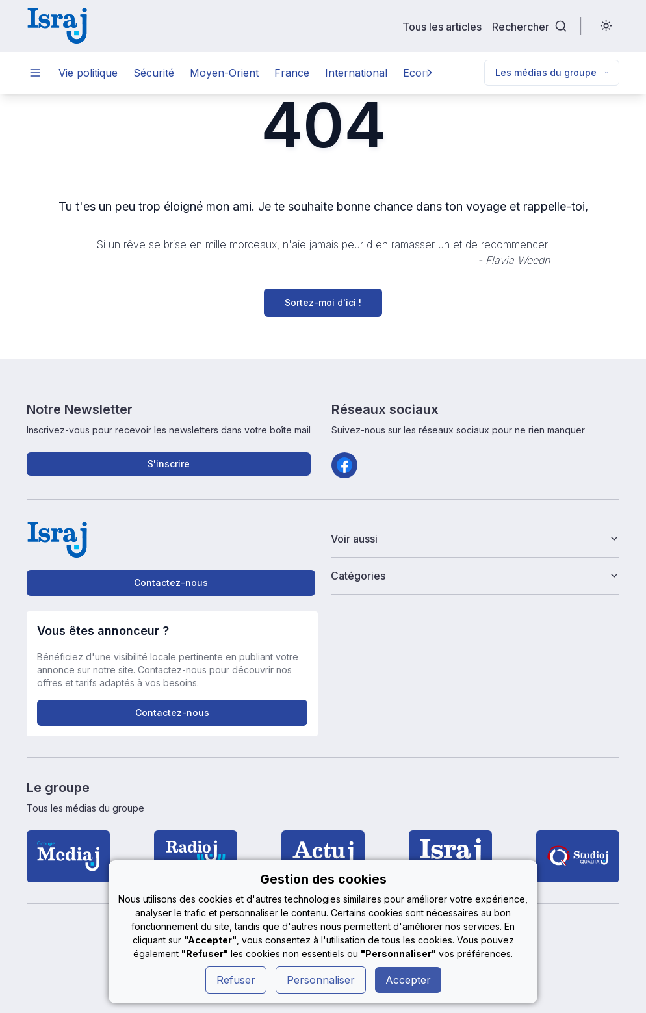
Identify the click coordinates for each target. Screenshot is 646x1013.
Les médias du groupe (551, 72)
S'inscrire (169, 463)
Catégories (475, 575)
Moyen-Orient (224, 72)
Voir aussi (475, 538)
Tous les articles (442, 26)
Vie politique (88, 72)
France (291, 72)
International (356, 72)
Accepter (408, 979)
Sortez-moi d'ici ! (323, 302)
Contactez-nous (171, 582)
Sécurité (153, 72)
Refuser (235, 979)
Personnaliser (321, 979)
